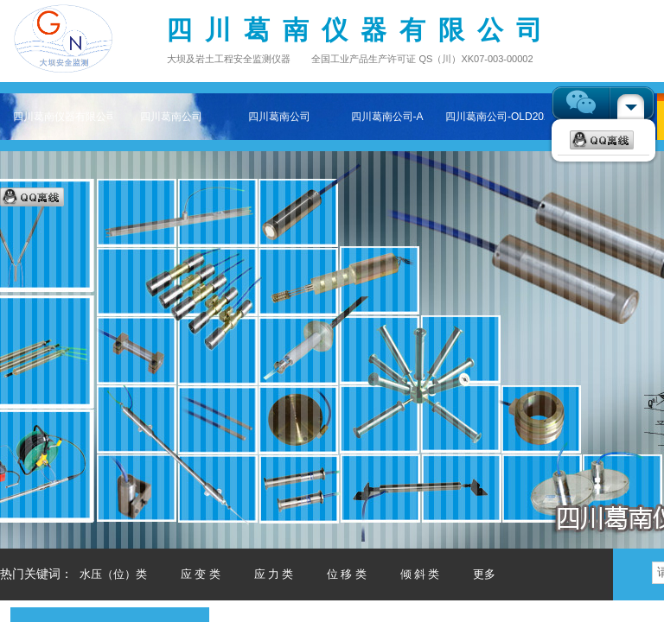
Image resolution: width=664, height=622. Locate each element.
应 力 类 (274, 574)
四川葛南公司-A (387, 117)
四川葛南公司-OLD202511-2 (495, 117)
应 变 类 (200, 574)
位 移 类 (347, 574)
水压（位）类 (113, 574)
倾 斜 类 (420, 574)
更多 (484, 574)
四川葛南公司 (171, 117)
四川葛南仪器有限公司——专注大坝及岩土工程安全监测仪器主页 (62, 117)
